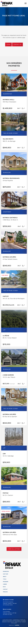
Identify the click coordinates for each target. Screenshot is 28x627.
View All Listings (14, 549)
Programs (5, 581)
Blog (4, 586)
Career (5, 584)
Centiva (16, 625)
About (4, 576)
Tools (4, 579)
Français (5, 591)
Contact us (17, 44)
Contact (5, 589)
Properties (6, 571)
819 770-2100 (8, 614)
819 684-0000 (9, 604)
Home (8, 44)
